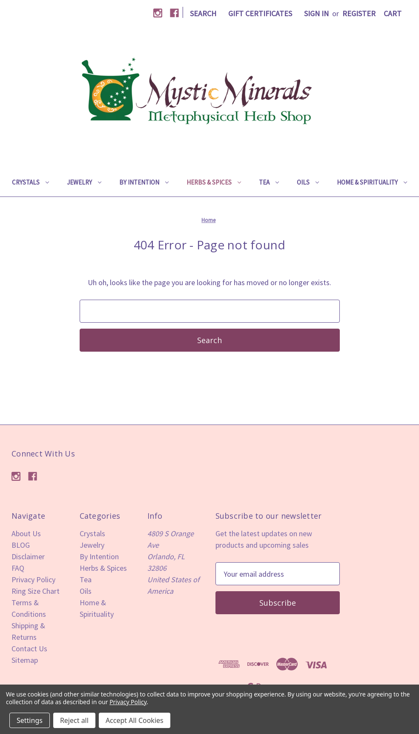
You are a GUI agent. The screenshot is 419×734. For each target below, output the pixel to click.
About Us (26, 533)
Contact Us (29, 648)
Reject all (74, 720)
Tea (269, 182)
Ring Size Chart (35, 591)
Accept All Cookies (135, 720)
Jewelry (84, 182)
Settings (30, 720)
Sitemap (24, 660)
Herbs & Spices (214, 182)
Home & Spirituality (372, 182)
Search (203, 13)
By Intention (144, 182)
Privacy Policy (33, 579)
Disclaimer (28, 556)
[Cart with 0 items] (393, 13)
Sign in (316, 13)
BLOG (20, 545)
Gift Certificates (260, 13)
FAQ (17, 568)
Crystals (30, 182)
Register (359, 13)
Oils (308, 182)
